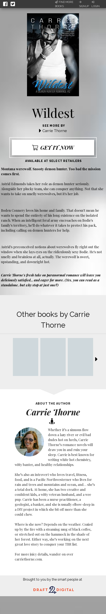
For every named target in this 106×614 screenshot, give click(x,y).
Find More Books (64, 4)
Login (95, 4)
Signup (84, 4)
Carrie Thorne (54, 131)
